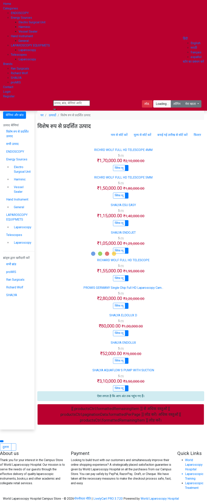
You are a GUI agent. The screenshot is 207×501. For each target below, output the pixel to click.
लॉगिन (176, 104)
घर (42, 115)
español (196, 57)
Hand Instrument (22, 36)
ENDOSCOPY (20, 13)
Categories (10, 8)
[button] (185, 38)
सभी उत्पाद (12, 144)
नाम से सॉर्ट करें (119, 135)
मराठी (194, 48)
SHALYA (16, 78)
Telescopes (19, 54)
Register (9, 96)
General (23, 41)
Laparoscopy (27, 50)
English (195, 43)
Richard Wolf (19, 73)
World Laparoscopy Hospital (194, 464)
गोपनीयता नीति (83, 498)
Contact (8, 87)
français (196, 52)
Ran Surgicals (20, 68)
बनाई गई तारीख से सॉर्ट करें (172, 135)
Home (7, 4)
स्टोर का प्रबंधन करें (193, 61)
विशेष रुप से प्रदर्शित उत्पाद (17, 134)
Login (7, 91)
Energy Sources (21, 17)
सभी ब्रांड (11, 264)
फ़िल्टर (197, 135)
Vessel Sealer (28, 31)
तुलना (6, 447)
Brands (8, 64)
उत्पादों (52, 115)
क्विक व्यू (119, 167)
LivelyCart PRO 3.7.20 (108, 498)
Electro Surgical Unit (31, 22)
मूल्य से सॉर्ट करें (142, 135)
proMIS (16, 82)
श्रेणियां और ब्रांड (14, 115)
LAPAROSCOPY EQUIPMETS (30, 45)
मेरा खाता (191, 104)
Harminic (24, 27)
